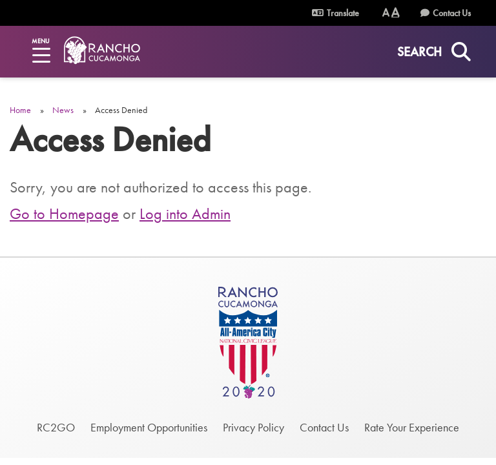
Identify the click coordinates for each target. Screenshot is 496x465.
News (63, 110)
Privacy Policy (253, 427)
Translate (335, 13)
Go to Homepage (64, 213)
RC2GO (56, 427)
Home (20, 110)
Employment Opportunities (148, 427)
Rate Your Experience (411, 427)
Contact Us (452, 12)
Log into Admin (185, 213)
